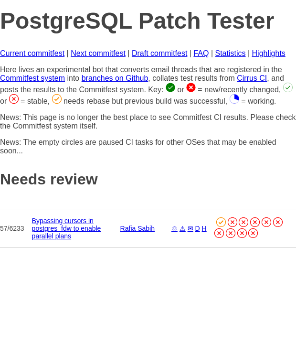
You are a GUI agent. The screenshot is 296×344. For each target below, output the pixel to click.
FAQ (201, 53)
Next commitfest (98, 53)
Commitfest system (32, 78)
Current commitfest (32, 53)
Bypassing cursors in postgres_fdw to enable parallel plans (66, 228)
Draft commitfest (159, 53)
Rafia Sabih (137, 228)
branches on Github (115, 78)
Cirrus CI (252, 78)
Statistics (230, 53)
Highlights (268, 53)
